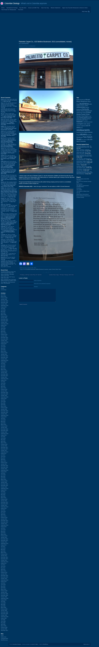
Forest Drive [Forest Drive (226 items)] (85, 114)
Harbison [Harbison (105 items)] (84, 118)
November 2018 (4, 430)
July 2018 (3, 436)
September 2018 (4, 433)
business (46, 269)
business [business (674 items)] (84, 103)
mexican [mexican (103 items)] (78, 125)
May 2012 (3, 549)
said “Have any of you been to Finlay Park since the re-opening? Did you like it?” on (8, 110)
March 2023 (3, 351)
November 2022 (4, 357)
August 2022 (3, 361)
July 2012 (3, 546)
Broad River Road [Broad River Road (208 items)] (83, 100)
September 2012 (4, 543)
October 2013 (4, 523)
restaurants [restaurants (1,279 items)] (83, 130)
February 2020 (4, 407)
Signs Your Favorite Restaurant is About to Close (74, 7)
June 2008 (3, 621)
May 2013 (3, 531)
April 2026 (3, 294)
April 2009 (3, 606)
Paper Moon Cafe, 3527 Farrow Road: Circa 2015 (8, 277)
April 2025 (3, 313)
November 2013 (4, 522)
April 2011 (3, 569)
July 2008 (3, 619)
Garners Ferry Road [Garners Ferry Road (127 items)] (82, 116)
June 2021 (3, 383)
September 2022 (4, 360)
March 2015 (3, 497)
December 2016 (4, 465)
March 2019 (3, 424)
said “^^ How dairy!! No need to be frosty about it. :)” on (8, 254)
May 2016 (3, 476)
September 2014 (4, 506)
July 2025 (3, 308)
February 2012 (4, 554)
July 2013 (3, 528)
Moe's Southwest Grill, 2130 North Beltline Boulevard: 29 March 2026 (8, 280)
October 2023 (4, 340)
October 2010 (4, 578)
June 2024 (3, 328)
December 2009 (4, 593)
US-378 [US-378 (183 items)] (89, 139)
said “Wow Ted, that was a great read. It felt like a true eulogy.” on (8, 171)
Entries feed (3, 636)
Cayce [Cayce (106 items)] (78, 105)
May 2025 (3, 311)
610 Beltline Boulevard (30, 269)
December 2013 (4, 520)
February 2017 (4, 462)
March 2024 (3, 332)
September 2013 (4, 525)
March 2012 (3, 552)
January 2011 (4, 573)
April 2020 (3, 404)
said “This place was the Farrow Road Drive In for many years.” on (8, 128)
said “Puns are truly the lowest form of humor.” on (8, 258)
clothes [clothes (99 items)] (86, 105)
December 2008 (4, 612)
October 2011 (4, 560)
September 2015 (4, 488)
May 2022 (3, 366)
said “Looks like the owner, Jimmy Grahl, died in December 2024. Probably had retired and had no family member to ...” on (9, 229)
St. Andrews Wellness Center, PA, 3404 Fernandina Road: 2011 (8, 272)
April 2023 (3, 349)
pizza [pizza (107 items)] (81, 127)
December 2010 (4, 575)
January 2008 (4, 628)
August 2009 (3, 599)
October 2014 (4, 505)
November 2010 (4, 577)
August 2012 (3, 545)
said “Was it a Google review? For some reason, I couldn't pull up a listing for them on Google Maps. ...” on (9, 236)
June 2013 (3, 529)
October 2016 (4, 468)
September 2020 (4, 397)
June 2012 (3, 548)
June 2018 (3, 438)
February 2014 (4, 517)
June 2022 (3, 364)
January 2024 (4, 336)
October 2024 (4, 322)
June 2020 (3, 401)
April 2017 (3, 459)
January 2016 (4, 482)
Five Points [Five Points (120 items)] (83, 112)
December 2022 (4, 355)
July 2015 (3, 491)
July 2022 (3, 363)
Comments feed (4, 638)
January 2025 (4, 317)
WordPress (45, 644)
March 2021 (3, 387)
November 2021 (4, 375)
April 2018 (3, 441)
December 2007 (4, 630)
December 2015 (4, 483)
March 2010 (3, 589)
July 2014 (3, 509)
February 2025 (4, 316)
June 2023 (3, 346)
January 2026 (4, 299)
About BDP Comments (6, 266)
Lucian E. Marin (34, 644)
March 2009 (3, 607)
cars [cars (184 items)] (90, 104)
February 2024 (4, 334)
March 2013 (3, 534)
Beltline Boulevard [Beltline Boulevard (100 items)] (80, 99)
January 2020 (4, 409)
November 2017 (4, 448)
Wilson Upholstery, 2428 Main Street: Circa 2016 (7, 275)
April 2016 (3, 477)
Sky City (78, 192)
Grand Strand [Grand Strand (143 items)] (83, 117)
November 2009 (4, 595)
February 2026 (4, 297)
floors (60, 269)
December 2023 (4, 337)
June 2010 (3, 584)
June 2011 (3, 566)
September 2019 (4, 415)
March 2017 (3, 461)
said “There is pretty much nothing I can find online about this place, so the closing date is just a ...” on (8, 115)
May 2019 (3, 421)
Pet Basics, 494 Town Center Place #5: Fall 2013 (30, 274)
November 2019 (4, 412)
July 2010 (3, 583)
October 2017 (4, 450)
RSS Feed (84, 11)
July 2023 (3, 345)
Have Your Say (45, 7)
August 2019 (3, 416)
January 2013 (4, 537)
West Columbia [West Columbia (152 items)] (81, 141)
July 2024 (3, 326)
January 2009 (4, 610)
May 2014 (3, 512)
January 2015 (4, 500)
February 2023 (4, 352)
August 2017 (3, 453)
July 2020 (3, 400)
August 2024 (3, 325)
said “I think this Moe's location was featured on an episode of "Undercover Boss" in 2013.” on (9, 190)
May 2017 (3, 458)
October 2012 (4, 541)
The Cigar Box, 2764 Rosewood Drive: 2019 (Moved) (8, 283)
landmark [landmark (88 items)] (90, 121)
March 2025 (3, 314)
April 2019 (3, 422)
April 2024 (3, 331)
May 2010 (3, 586)
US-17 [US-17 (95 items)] (85, 139)
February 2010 (4, 590)
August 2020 (3, 398)
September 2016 (4, 470)
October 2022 (4, 358)
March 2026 (3, 296)
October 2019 (4, 413)
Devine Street (55, 269)
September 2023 (4, 342)
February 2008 (4, 627)
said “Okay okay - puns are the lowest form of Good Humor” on (9, 251)
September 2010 (4, 580)
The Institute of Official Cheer (82, 191)
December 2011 (4, 557)
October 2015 (4, 487)
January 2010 (4, 592)
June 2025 (3, 310)
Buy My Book (22, 7)
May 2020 (3, 403)
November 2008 (4, 613)
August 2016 (3, 471)
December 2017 (4, 447)
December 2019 (4, 410)
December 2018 (4, 429)
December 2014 (4, 502)
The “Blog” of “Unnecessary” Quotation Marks (82, 186)
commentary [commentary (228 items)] (80, 107)
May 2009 (3, 604)
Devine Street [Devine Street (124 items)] (80, 111)
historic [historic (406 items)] (79, 122)
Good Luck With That (33, 7)
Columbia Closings (11, 3)
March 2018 (3, 442)
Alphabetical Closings (12, 7)
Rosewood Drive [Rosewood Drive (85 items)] (80, 132)
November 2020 (4, 393)
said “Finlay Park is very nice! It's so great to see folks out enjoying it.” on (9, 100)
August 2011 (3, 563)
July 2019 (3, 418)
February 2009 (4, 609)
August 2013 (3, 526)
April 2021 (3, 386)
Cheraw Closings (80, 197)
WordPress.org (4, 640)
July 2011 (3, 564)
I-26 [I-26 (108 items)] (84, 122)
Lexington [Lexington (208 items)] (79, 124)
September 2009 (4, 598)
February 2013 (4, 535)
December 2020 (4, 392)
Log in (2, 635)
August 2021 (3, 380)
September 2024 (4, 323)
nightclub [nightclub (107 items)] (83, 125)
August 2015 (3, 490)
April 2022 (3, 368)
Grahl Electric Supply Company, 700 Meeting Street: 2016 (84, 162)
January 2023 (4, 354)
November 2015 (4, 485)
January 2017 (4, 464)
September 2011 (4, 561)
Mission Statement (55, 7)
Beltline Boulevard (40, 269)
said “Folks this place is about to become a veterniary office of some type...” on (8, 157)
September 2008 (4, 616)
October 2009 (4, 596)
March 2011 (3, 570)
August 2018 (3, 435)
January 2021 (4, 390)
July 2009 (3, 601)
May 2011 (3, 567)
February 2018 (4, 444)
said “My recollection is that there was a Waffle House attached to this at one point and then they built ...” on (9, 216)
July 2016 (3, 473)
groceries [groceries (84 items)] (90, 117)
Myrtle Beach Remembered (82, 194)
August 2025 (3, 307)
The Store (20, 9)
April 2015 (3, 496)
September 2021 (4, 378)
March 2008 (3, 625)
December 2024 (4, 319)
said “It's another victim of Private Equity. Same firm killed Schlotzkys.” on (8, 140)
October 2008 (4, 615)
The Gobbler (79, 189)
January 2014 (4, 519)
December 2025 (4, 300)
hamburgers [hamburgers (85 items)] (79, 118)
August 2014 (3, 508)
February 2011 (4, 572)
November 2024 (4, 320)
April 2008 (3, 624)
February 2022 (4, 371)
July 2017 (3, 455)
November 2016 (4, 467)
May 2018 (3, 439)
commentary (3, 289)
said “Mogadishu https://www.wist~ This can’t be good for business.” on (9, 205)
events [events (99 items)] (78, 112)
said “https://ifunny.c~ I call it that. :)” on (8, 145)
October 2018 (4, 432)
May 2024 (3, 329)
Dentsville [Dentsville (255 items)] (85, 109)
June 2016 (3, 474)
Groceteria (78, 188)
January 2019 (4, 427)
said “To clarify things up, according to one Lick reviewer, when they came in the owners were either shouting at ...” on (9, 241)
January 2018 (4, 445)
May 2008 (3, 622)
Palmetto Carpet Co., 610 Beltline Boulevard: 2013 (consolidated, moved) (45, 42)
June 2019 (3, 419)
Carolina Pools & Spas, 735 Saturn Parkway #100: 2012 (61, 274)
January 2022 (4, 372)
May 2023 (3, 348)
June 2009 (3, 602)
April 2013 (3, 532)
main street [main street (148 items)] (86, 124)
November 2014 (4, 503)
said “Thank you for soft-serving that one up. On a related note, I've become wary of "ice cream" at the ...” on (9, 247)
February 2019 (4, 426)
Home (2, 7)
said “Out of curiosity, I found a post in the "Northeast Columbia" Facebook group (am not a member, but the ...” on (9, 210)
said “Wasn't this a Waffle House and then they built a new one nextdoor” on (9, 223)
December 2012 (4, 538)
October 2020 (4, 395)
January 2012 (4, 555)
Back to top (86, 644)
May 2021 (3, 384)
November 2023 (4, 339)
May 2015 (3, 494)
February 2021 (4, 389)
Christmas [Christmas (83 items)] (82, 105)
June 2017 (3, 456)
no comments (24, 43)
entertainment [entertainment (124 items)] (88, 111)
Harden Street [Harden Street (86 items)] (84, 120)
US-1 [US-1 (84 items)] (82, 139)
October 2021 (4, 377)
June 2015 (3, 493)
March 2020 (3, 406)
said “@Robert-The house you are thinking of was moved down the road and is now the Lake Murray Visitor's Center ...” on (9, 178)
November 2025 (4, 302)
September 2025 (4, 305)
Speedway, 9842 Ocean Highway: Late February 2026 (83, 167)
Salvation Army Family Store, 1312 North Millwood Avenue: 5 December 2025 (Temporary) (84, 172)
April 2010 (3, 587)
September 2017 (4, 451)
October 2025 (4, 303)
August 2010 (3, 581)
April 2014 (3, 514)
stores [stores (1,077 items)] (83, 134)
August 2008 (3, 618)
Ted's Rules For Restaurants (8, 9)
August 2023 (3, 343)
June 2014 (3, 511)
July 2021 (3, 381)
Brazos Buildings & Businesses (83, 195)
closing (2, 288)
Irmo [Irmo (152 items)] (86, 122)
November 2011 (4, 558)
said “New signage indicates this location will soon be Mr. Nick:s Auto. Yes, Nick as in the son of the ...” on (9, 184)
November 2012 (4, 540)
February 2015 (4, 499)
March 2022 (3, 369)
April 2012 (3, 551)
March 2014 (3, 516)
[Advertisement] (49, 26)
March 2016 (3, 479)
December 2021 (4, 374)
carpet (50, 269)
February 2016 (4, 480)
